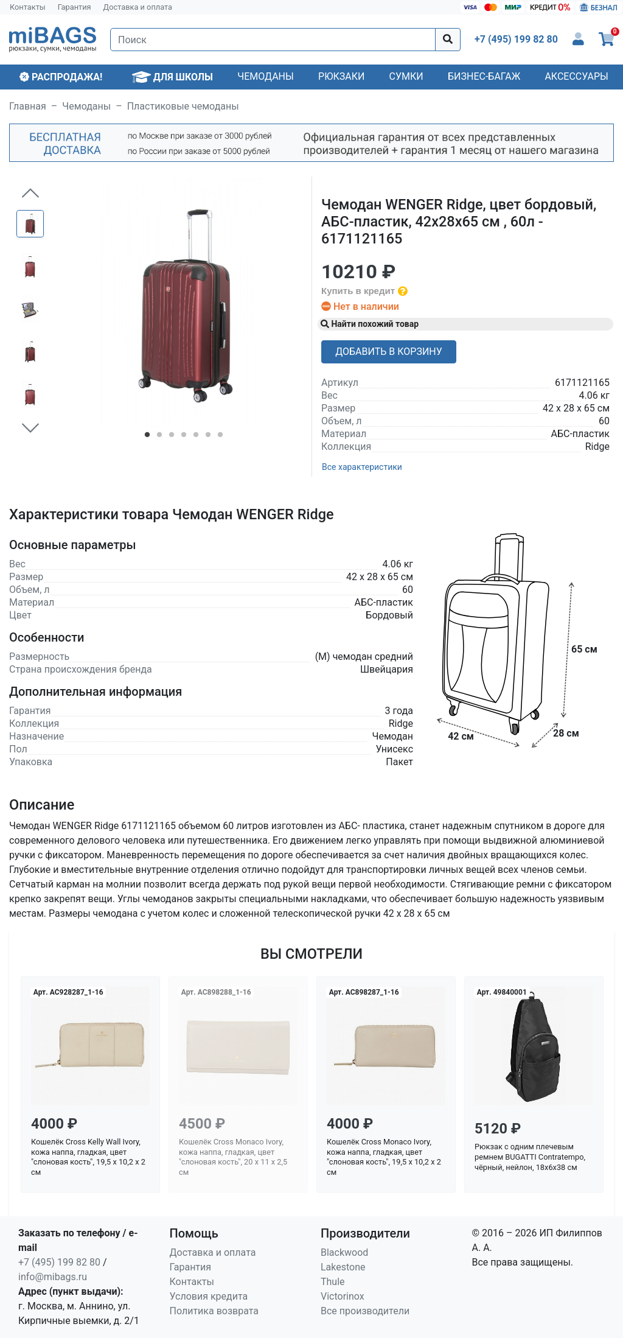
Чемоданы (265, 76)
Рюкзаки (341, 76)
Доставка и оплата (138, 7)
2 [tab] (159, 437)
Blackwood (344, 1252)
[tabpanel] (183, 302)
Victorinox (342, 1296)
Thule (333, 1281)
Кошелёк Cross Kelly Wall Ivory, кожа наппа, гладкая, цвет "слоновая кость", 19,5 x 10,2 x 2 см (88, 1157)
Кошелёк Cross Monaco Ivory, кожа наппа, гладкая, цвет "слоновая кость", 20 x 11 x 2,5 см (233, 1157)
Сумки (406, 76)
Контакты (28, 7)
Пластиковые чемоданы (183, 106)
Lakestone (343, 1267)
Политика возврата (214, 1311)
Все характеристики (362, 467)
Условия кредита (209, 1296)
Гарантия (74, 7)
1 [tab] (147, 437)
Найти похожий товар (370, 324)
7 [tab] (220, 437)
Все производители (365, 1311)
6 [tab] (208, 437)
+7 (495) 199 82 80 (59, 1262)
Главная (27, 106)
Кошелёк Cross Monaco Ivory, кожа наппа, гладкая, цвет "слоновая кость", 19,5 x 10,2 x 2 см (384, 1157)
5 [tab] (196, 437)
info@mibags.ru (52, 1277)
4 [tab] (184, 437)
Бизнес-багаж (484, 76)
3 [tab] (171, 437)
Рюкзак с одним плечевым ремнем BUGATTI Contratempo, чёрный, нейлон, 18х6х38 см (530, 1156)
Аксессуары (576, 76)
